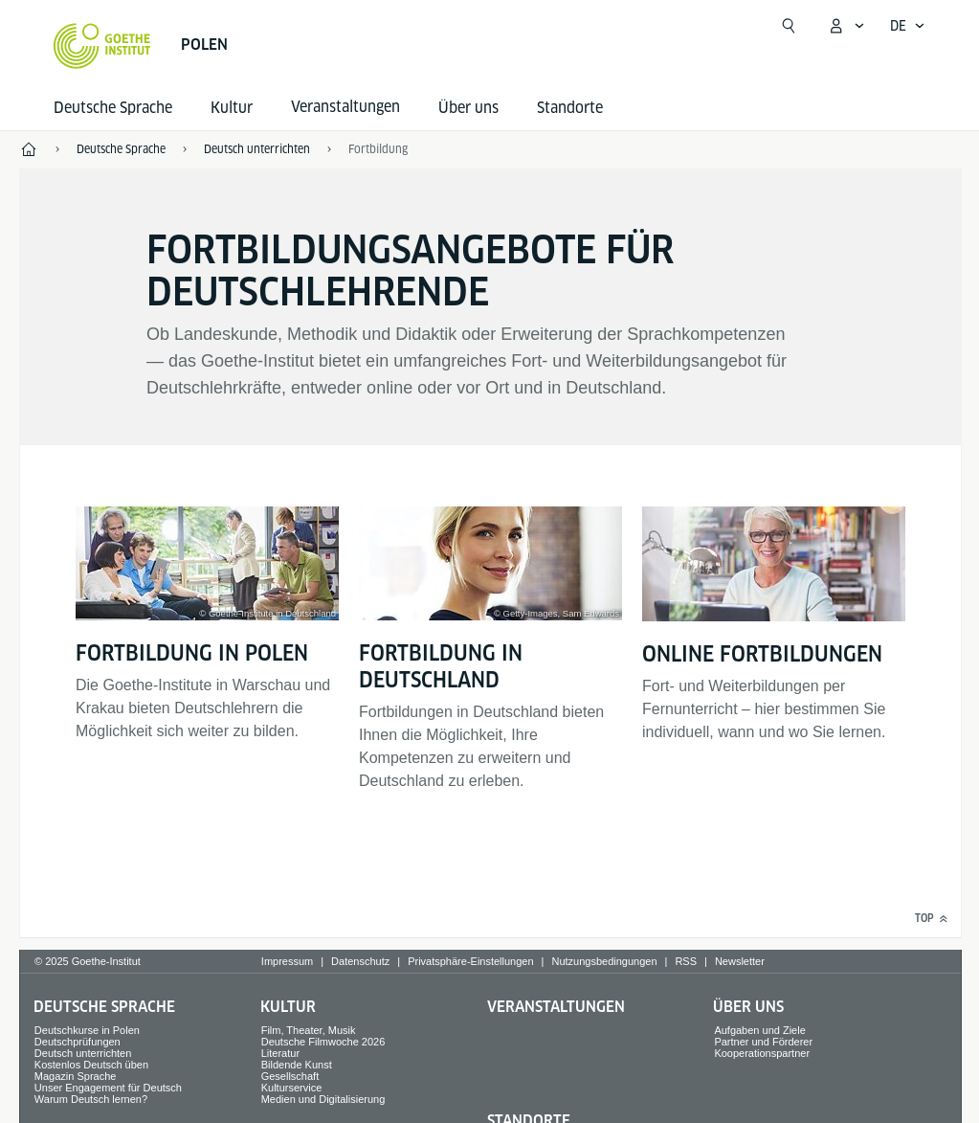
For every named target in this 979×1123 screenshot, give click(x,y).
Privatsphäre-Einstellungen (470, 961)
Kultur (232, 108)
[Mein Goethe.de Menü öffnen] (846, 25)
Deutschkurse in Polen (87, 1030)
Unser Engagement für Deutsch (108, 1087)
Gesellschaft (290, 1076)
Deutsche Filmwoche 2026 (323, 1041)
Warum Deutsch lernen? (90, 1099)
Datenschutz (360, 961)
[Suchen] (788, 25)
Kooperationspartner (762, 1053)
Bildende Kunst (296, 1064)
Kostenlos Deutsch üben (91, 1064)
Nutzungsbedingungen (603, 961)
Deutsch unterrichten (83, 1053)
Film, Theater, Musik (308, 1030)
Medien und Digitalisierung (323, 1099)
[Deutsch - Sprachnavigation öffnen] (907, 25)
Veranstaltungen (556, 1007)
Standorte (570, 108)
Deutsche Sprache (113, 108)
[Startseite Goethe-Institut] (102, 46)
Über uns (468, 108)
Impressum (287, 961)
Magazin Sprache (75, 1076)
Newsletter (740, 961)
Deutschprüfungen (77, 1041)
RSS (686, 961)
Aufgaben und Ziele (759, 1030)
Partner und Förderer (763, 1041)
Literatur (280, 1053)
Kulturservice (292, 1087)
